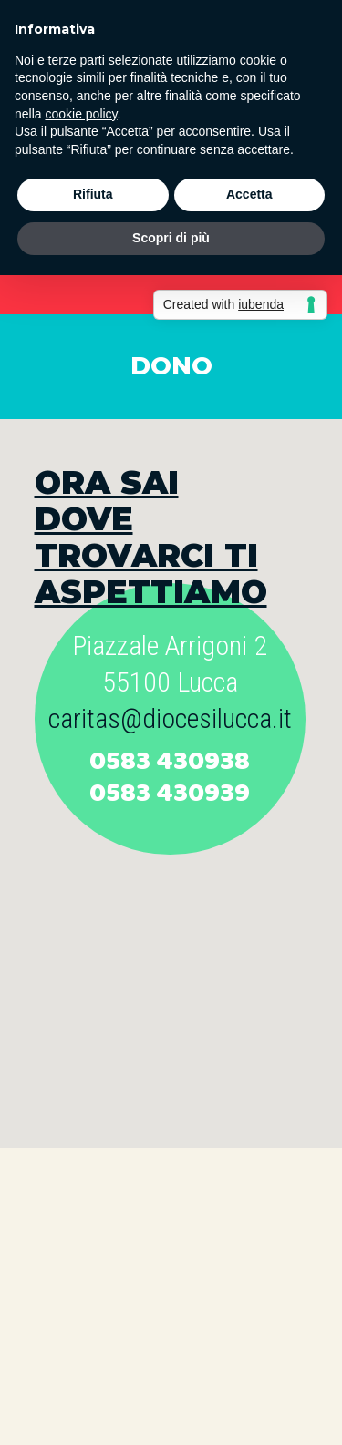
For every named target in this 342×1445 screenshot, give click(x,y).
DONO (171, 366)
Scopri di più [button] (171, 238)
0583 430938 (169, 762)
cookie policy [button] (81, 114)
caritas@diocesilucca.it (170, 718)
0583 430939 (169, 794)
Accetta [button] (249, 194)
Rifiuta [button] (93, 194)
